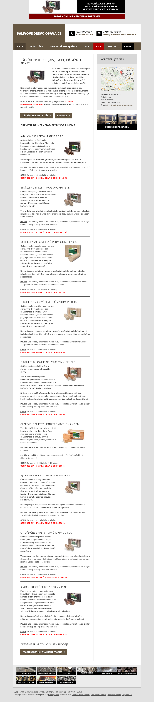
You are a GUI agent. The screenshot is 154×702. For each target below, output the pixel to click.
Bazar (127, 46)
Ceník (87, 46)
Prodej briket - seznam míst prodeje (42, 652)
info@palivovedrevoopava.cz (120, 34)
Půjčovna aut (127, 695)
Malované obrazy (114, 695)
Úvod (20, 46)
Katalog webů (53, 695)
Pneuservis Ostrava (98, 695)
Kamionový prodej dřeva (63, 46)
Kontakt (113, 46)
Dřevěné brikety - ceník (35, 115)
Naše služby (36, 46)
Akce (98, 46)
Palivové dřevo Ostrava (81, 695)
